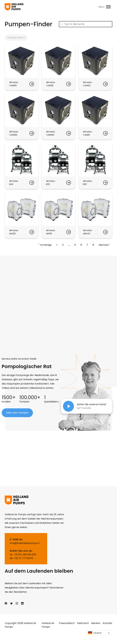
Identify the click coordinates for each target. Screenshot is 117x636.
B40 (11, 184)
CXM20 (86, 85)
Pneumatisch (67, 623)
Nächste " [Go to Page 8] (104, 245)
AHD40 (86, 233)
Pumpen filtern (16, 37)
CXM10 (86, 134)
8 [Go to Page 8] (93, 245)
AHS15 (49, 233)
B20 (85, 184)
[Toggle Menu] (108, 6)
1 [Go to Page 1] (56, 245)
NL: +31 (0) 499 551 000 (23, 554)
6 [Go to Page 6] (81, 245)
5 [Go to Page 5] (75, 245)
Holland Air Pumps (48, 625)
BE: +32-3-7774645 (21, 558)
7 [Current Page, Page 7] (87, 245)
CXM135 (13, 134)
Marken (95, 623)
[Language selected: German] (98, 633)
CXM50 (13, 85)
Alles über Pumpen (17, 412)
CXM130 (50, 134)
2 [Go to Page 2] (63, 245)
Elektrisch (83, 623)
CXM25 (49, 85)
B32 (48, 184)
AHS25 (12, 233)
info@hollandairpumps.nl (24, 543)
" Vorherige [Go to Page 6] (45, 245)
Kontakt (107, 623)
